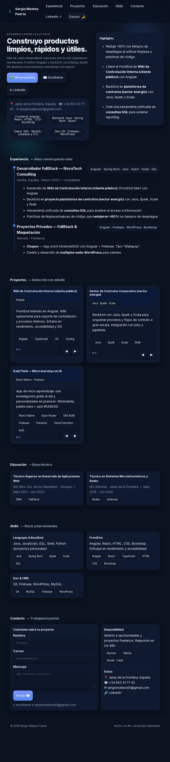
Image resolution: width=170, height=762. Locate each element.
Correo (54, 656)
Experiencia (54, 6)
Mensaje (54, 679)
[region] (47, 332)
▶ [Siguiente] (75, 352)
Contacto (137, 6)
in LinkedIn (18, 90)
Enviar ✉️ (23, 699)
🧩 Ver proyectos (22, 77)
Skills (119, 6)
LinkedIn (115, 693)
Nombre (54, 640)
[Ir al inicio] (24, 12)
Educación (100, 6)
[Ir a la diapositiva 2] (19, 350)
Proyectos (77, 6)
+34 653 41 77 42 (122, 683)
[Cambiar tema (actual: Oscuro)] (77, 17)
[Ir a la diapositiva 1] (17, 350)
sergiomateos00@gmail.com (55, 708)
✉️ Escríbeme (53, 77)
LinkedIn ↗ (54, 16)
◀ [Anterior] (66, 352)
